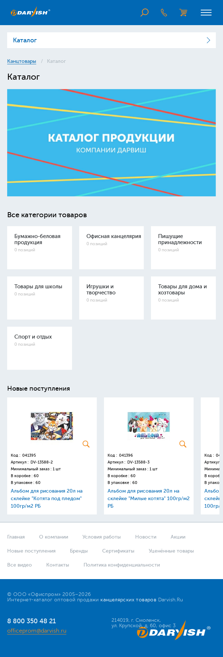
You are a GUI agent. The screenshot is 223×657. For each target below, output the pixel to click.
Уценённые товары (171, 551)
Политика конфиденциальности (122, 565)
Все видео (19, 565)
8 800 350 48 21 (31, 621)
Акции (178, 537)
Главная (16, 537)
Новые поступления (31, 551)
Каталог (25, 40)
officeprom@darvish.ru (36, 631)
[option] (111, 142)
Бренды (79, 551)
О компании (53, 537)
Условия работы (101, 537)
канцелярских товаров (128, 599)
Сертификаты (118, 551)
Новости (145, 537)
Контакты (57, 565)
